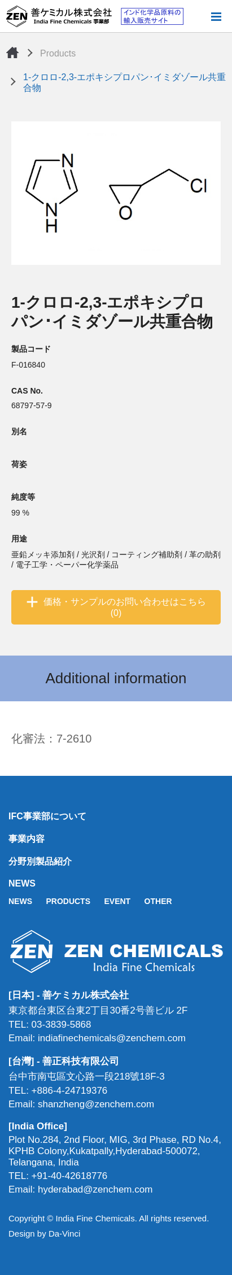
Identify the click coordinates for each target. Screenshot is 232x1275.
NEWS (22, 883)
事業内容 (26, 839)
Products (58, 53)
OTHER (158, 901)
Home (12, 52)
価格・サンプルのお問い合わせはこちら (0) (124, 607)
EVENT (117, 901)
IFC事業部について (47, 816)
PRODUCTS (68, 901)
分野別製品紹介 (40, 861)
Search (197, 16)
